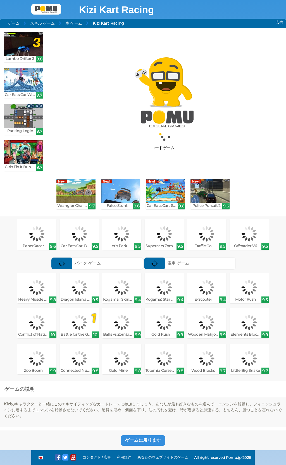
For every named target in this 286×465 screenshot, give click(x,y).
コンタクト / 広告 (97, 457)
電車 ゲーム (167, 263)
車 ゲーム (73, 23)
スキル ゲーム (42, 23)
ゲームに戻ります (143, 440)
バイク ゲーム (76, 263)
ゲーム (14, 23)
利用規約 (124, 457)
